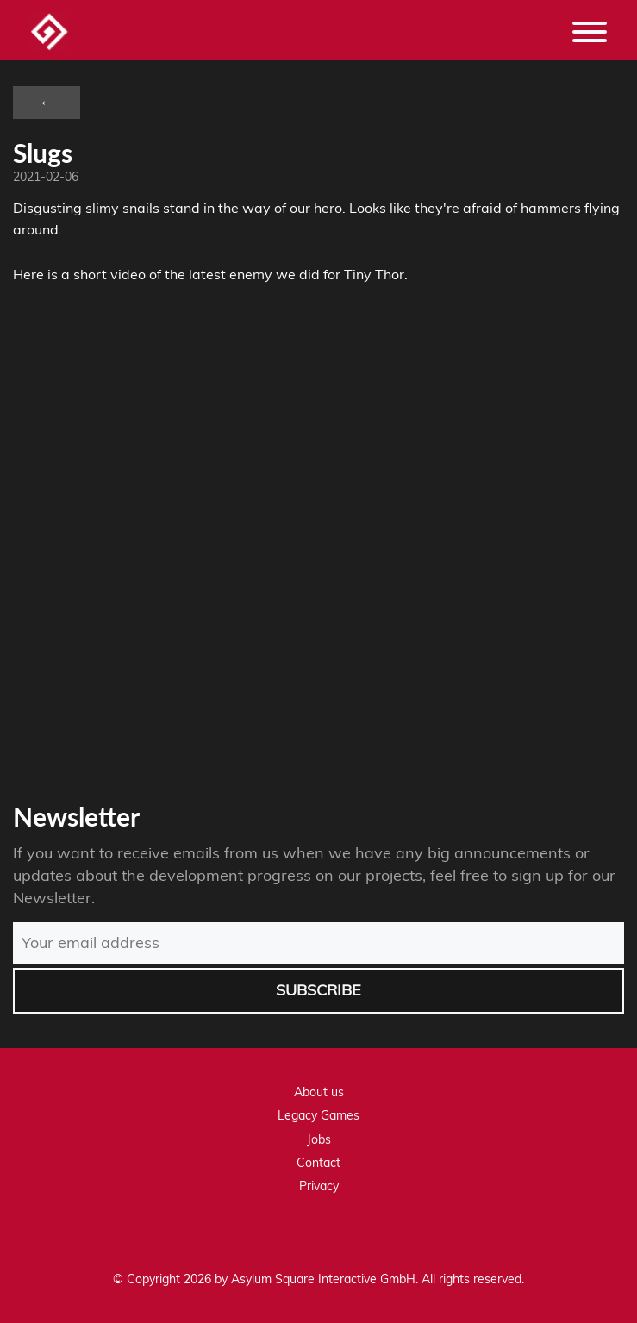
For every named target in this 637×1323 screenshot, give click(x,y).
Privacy (319, 1186)
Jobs (319, 1139)
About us (319, 1092)
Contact (318, 1162)
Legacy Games (318, 1115)
